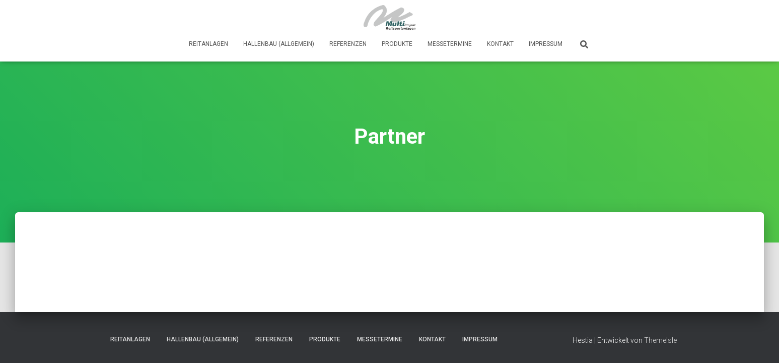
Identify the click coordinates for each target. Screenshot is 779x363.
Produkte (397, 43)
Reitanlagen (208, 43)
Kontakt (500, 43)
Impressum (545, 43)
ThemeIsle (660, 340)
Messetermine (450, 43)
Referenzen (348, 43)
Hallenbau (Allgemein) (278, 43)
